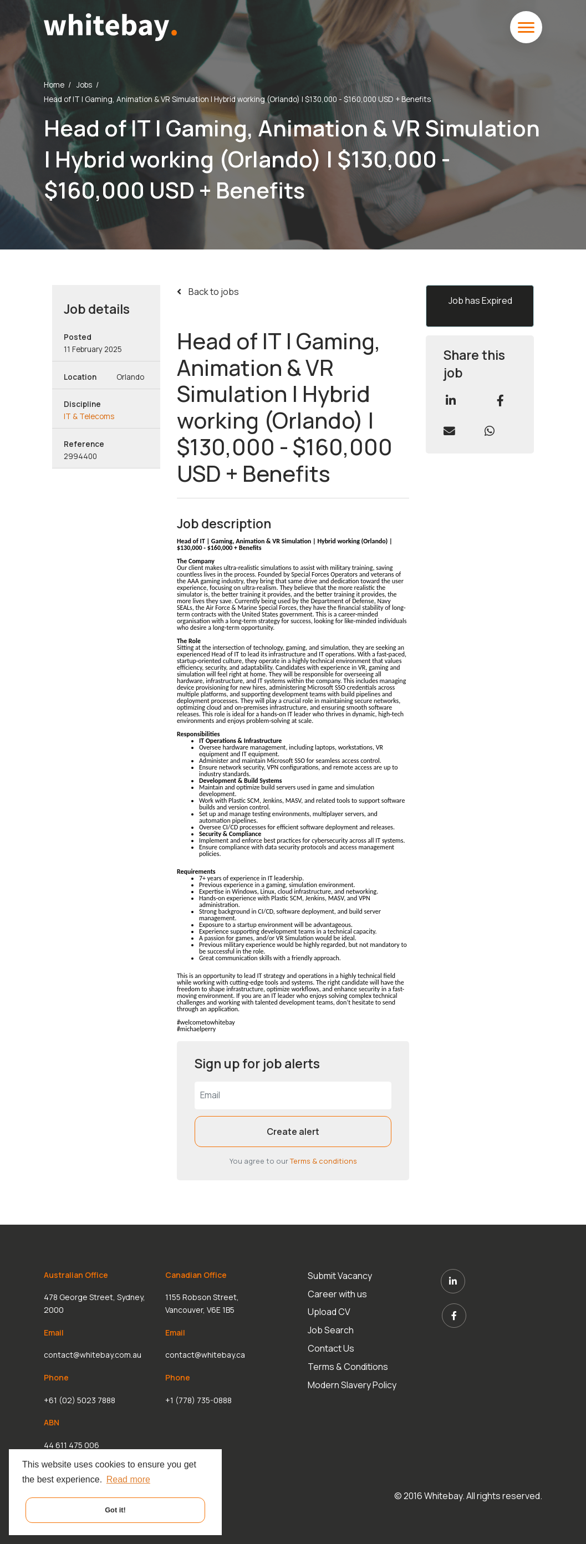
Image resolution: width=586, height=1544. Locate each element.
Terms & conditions (323, 1161)
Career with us (338, 1292)
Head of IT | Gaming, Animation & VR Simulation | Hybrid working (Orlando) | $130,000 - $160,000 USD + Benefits (237, 99)
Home (54, 85)
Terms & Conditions (349, 1360)
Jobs (84, 85)
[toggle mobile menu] (526, 27)
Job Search (332, 1326)
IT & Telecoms (89, 416)
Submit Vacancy (341, 1276)
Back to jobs (213, 292)
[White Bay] (110, 26)
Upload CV (330, 1309)
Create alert (293, 1131)
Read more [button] (128, 1479)
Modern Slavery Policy (353, 1376)
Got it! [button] (115, 1510)
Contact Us (332, 1343)
